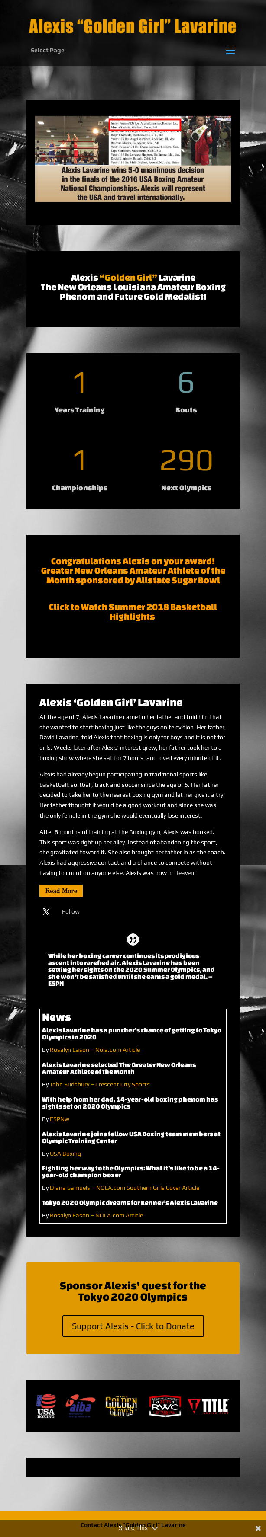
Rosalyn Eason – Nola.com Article (95, 1049)
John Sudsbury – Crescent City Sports (100, 1084)
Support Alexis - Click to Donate (133, 1326)
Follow (71, 911)
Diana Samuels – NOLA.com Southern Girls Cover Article (124, 1187)
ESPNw (59, 1118)
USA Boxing (66, 1153)
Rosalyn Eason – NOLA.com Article (96, 1215)
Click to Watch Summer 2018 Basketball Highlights (133, 611)
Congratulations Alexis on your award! (133, 561)
